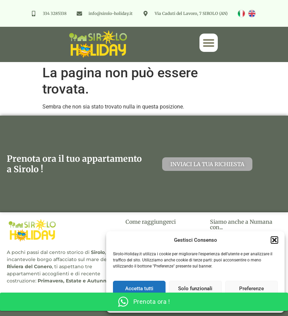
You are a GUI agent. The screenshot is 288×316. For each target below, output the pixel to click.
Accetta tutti (139, 288)
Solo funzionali (195, 288)
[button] (274, 240)
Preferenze (251, 288)
